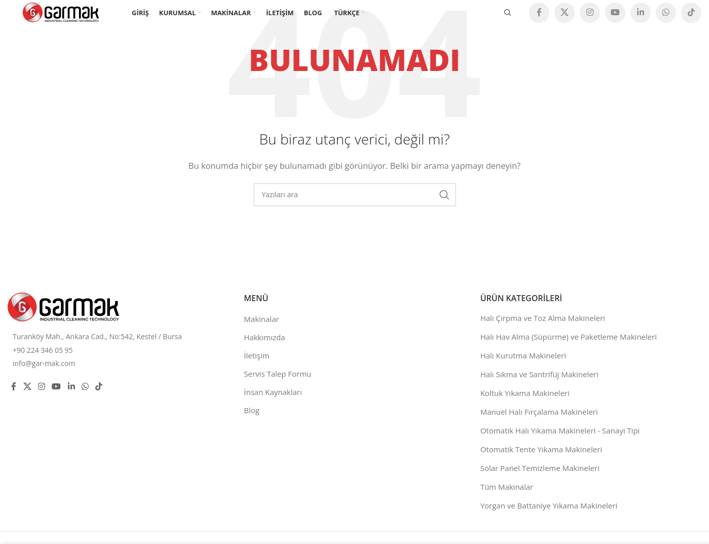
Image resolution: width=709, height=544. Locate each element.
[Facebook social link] (539, 13)
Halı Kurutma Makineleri (523, 355)
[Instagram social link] (590, 13)
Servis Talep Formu (277, 374)
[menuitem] (348, 12)
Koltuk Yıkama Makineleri (525, 393)
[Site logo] (61, 12)
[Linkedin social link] (640, 13)
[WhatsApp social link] (666, 13)
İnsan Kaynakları (273, 392)
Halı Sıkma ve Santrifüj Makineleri (539, 374)
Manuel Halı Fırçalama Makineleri (539, 412)
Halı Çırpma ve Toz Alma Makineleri (542, 318)
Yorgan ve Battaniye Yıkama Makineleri (549, 505)
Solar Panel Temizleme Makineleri (540, 468)
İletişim (256, 355)
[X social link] (564, 13)
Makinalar (261, 319)
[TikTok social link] (691, 13)
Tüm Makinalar (507, 487)
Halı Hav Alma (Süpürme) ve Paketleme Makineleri (568, 337)
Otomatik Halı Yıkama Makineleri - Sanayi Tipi (560, 430)
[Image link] (63, 306)
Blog (251, 410)
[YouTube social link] (615, 13)
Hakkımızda (264, 337)
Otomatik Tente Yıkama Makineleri (541, 449)
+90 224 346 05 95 (43, 350)
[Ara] (507, 13)
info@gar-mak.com (44, 363)
